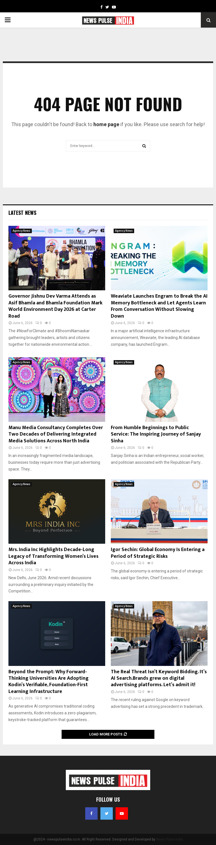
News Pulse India (169, 839)
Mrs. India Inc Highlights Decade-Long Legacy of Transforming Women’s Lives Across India (53, 556)
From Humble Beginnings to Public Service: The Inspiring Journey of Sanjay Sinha (156, 434)
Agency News (21, 230)
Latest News (22, 212)
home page (106, 124)
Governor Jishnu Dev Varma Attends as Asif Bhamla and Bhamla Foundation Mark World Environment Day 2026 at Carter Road (55, 306)
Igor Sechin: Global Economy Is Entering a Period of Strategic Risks (157, 552)
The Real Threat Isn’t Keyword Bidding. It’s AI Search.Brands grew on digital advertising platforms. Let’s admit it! (159, 678)
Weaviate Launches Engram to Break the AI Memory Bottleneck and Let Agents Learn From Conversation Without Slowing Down (159, 306)
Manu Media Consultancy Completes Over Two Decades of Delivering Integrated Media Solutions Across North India (55, 434)
